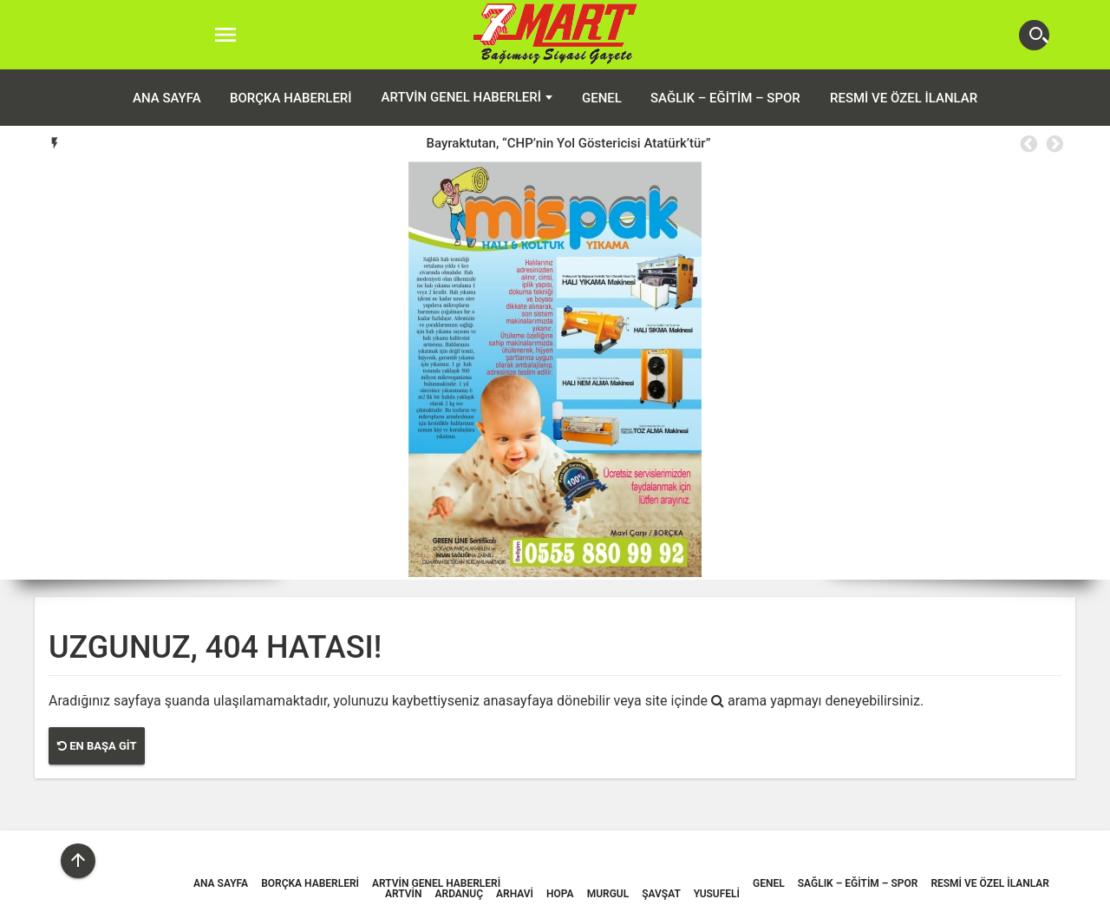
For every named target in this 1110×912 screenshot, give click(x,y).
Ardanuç (459, 894)
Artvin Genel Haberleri (461, 97)
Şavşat (661, 894)
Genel (602, 98)
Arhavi (514, 894)
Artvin (403, 894)
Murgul (608, 894)
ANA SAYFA (167, 98)
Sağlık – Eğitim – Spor (725, 98)
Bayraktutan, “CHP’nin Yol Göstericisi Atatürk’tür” (568, 143)
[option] (568, 143)
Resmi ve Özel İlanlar (903, 98)
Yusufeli (717, 894)
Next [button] (1053, 144)
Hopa (560, 894)
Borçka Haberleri (291, 98)
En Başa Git (96, 745)
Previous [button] (1027, 144)
